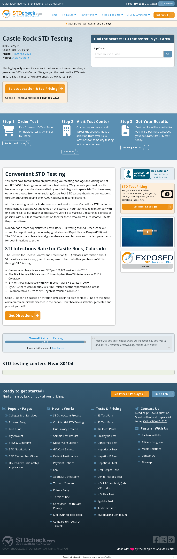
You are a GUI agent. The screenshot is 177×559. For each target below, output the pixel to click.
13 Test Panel (106, 415)
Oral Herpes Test (108, 470)
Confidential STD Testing (68, 422)
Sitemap (147, 462)
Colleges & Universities (23, 415)
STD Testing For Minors (23, 456)
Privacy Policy (61, 490)
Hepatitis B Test (107, 456)
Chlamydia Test (107, 436)
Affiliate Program (152, 442)
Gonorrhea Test (107, 443)
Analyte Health (165, 549)
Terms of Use (61, 497)
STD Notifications (20, 449)
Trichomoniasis (107, 508)
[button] (147, 232)
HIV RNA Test (106, 494)
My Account (16, 436)
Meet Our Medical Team (68, 515)
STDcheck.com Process (67, 415)
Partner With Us (152, 435)
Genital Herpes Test (110, 477)
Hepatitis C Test (107, 463)
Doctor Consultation (65, 443)
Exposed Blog (17, 422)
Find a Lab (15, 429)
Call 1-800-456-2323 (155, 421)
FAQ (55, 470)
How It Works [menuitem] (87, 14)
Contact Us (148, 455)
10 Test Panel (106, 422)
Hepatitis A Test (107, 449)
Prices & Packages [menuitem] (110, 14)
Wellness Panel (107, 429)
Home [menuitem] (54, 14)
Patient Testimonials (65, 456)
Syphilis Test (105, 501)
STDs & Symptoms (20, 443)
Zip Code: (99, 48)
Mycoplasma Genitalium (112, 515)
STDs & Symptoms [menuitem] (137, 14)
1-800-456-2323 (141, 3)
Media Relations (151, 449)
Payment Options (63, 463)
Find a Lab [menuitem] (67, 14)
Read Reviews (58, 348)
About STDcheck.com (66, 477)
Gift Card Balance (63, 449)
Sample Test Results (65, 436)
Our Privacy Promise (65, 429)
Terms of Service (63, 483)
